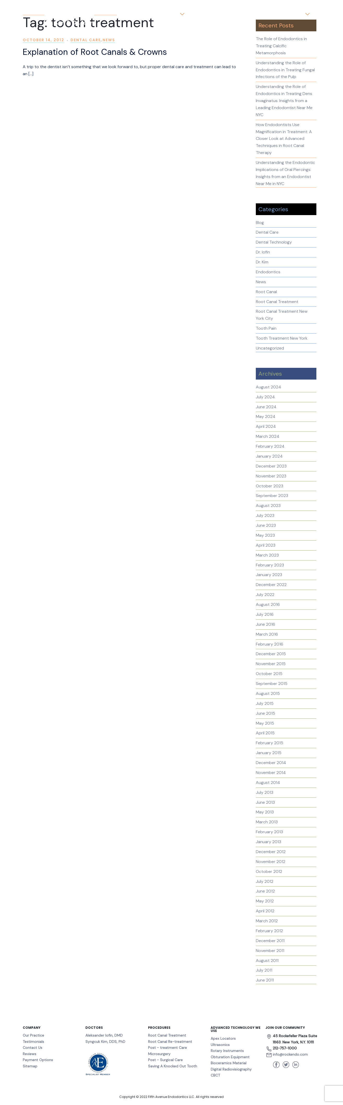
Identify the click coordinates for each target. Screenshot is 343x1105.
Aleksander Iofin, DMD (104, 1035)
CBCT (215, 1075)
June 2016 (265, 624)
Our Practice (165, 14)
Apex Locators (223, 1038)
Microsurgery (159, 1053)
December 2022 (271, 584)
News (109, 40)
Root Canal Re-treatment (170, 1041)
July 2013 (264, 792)
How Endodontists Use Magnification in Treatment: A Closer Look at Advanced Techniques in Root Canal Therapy (284, 139)
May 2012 (265, 901)
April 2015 (265, 733)
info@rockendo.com (290, 1054)
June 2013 (265, 802)
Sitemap (30, 1066)
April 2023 (265, 545)
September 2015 (271, 683)
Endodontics (268, 272)
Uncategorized (270, 348)
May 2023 (265, 535)
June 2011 (265, 980)
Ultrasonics (220, 1044)
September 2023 (272, 495)
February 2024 (270, 446)
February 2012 (269, 930)
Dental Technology (274, 242)
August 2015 (268, 693)
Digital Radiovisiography (231, 1069)
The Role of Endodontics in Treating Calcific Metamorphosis (281, 46)
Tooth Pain (266, 328)
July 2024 (265, 397)
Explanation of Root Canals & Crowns (95, 51)
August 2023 (268, 505)
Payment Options (38, 1059)
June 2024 (266, 407)
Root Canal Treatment (277, 301)
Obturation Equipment (230, 1057)
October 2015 (269, 673)
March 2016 (267, 634)
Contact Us (32, 1047)
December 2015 (271, 654)
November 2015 (271, 663)
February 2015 (269, 743)
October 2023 (269, 486)
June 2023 (266, 525)
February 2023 (270, 565)
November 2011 (270, 950)
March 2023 (267, 555)
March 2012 (267, 921)
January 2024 (269, 456)
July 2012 (264, 881)
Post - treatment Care (167, 1047)
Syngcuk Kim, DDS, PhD (105, 1041)
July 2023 (265, 515)
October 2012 (269, 871)
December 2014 (271, 762)
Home (139, 14)
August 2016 (268, 604)
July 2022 (265, 594)
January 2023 (269, 574)
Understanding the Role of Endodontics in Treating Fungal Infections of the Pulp (285, 70)
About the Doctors (209, 14)
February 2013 (269, 832)
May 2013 (265, 812)
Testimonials (247, 14)
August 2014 (268, 782)
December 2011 (270, 940)
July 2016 (265, 614)
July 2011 (264, 970)
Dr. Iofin (263, 252)
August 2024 (268, 387)
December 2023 (271, 466)
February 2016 (269, 644)
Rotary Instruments (227, 1050)
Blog (270, 14)
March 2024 (267, 436)
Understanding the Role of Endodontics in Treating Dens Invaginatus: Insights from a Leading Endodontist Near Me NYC (284, 100)
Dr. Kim (262, 262)
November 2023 (271, 476)
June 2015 (265, 713)
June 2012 (265, 891)
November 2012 (270, 861)
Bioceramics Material (228, 1063)
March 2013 (267, 822)
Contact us (292, 14)
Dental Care (85, 40)
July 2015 (265, 703)
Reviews (29, 1053)
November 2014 (271, 772)
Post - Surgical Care (165, 1059)
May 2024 (265, 416)
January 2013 (268, 841)
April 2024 (266, 426)
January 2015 (268, 752)
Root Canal (266, 291)
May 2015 (265, 723)
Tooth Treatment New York (281, 338)
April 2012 (265, 911)
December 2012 (271, 851)
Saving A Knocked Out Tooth (172, 1066)
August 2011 (267, 960)
